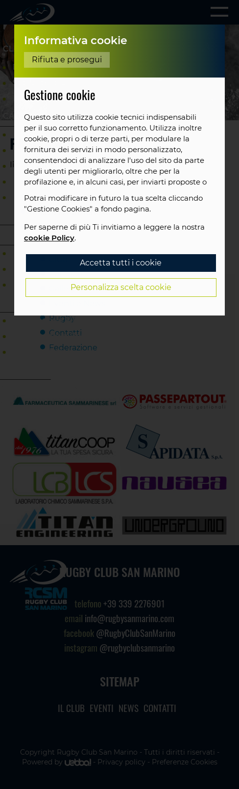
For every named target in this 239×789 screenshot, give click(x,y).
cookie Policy (49, 237)
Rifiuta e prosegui (67, 59)
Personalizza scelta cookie (121, 287)
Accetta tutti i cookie (121, 262)
